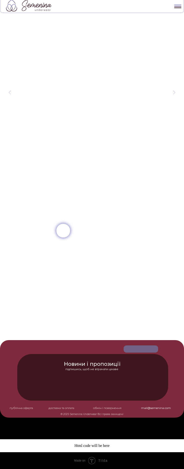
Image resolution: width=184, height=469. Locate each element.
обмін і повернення (107, 408)
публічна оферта (21, 408)
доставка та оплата (61, 408)
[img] (63, 230)
